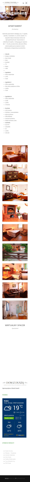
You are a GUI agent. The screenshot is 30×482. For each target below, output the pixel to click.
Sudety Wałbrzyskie (10, 459)
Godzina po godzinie (8, 434)
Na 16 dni (6, 435)
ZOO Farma (8, 463)
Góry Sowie (8, 457)
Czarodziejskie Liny (10, 461)
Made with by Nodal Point (17, 479)
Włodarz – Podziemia (10, 453)
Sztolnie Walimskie (10, 455)
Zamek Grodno (9, 451)
